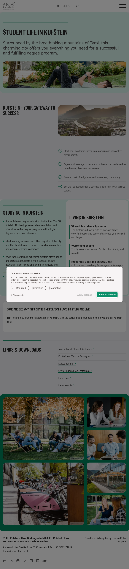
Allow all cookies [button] (107, 294)
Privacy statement (86, 282)
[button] (18, 295)
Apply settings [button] (84, 295)
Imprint (98, 282)
